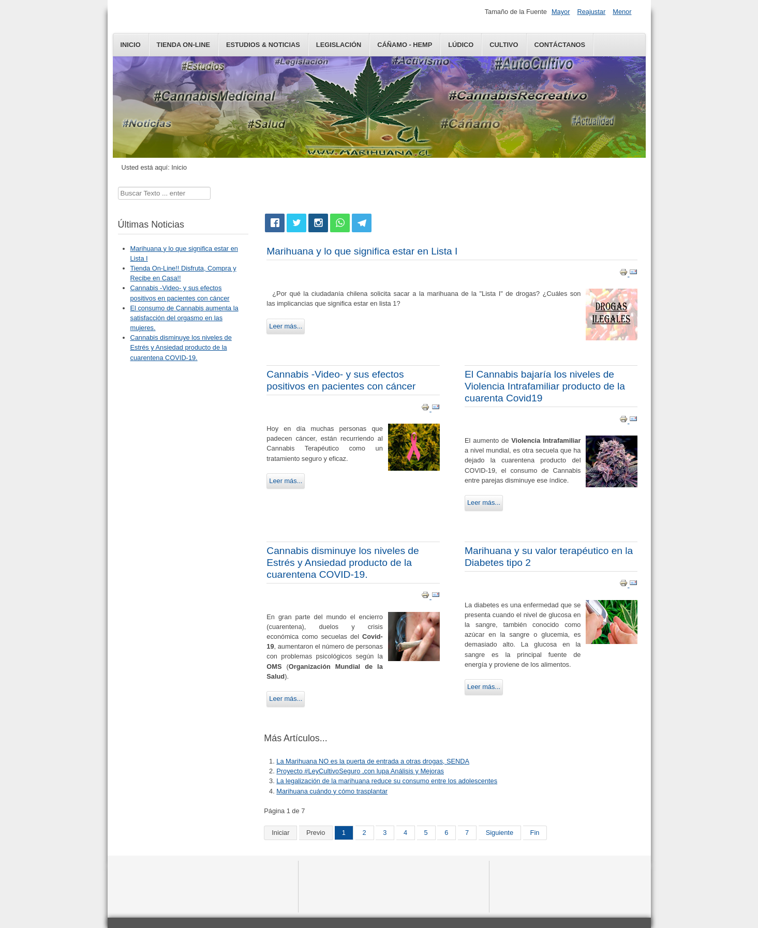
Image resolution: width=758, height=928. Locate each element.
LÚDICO (460, 45)
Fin (535, 832)
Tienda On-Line (183, 45)
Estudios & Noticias (263, 45)
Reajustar (591, 12)
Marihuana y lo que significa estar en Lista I (361, 251)
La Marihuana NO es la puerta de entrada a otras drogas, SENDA (372, 761)
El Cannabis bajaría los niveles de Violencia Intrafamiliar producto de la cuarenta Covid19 (545, 386)
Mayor (561, 12)
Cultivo (503, 45)
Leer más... (285, 326)
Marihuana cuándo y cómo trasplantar (332, 791)
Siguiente (499, 832)
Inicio (131, 45)
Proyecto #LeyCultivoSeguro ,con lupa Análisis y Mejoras (360, 771)
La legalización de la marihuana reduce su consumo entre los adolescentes (386, 781)
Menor (622, 12)
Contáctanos (560, 45)
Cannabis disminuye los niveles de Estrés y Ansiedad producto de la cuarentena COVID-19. (342, 562)
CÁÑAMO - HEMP (404, 45)
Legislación (338, 45)
